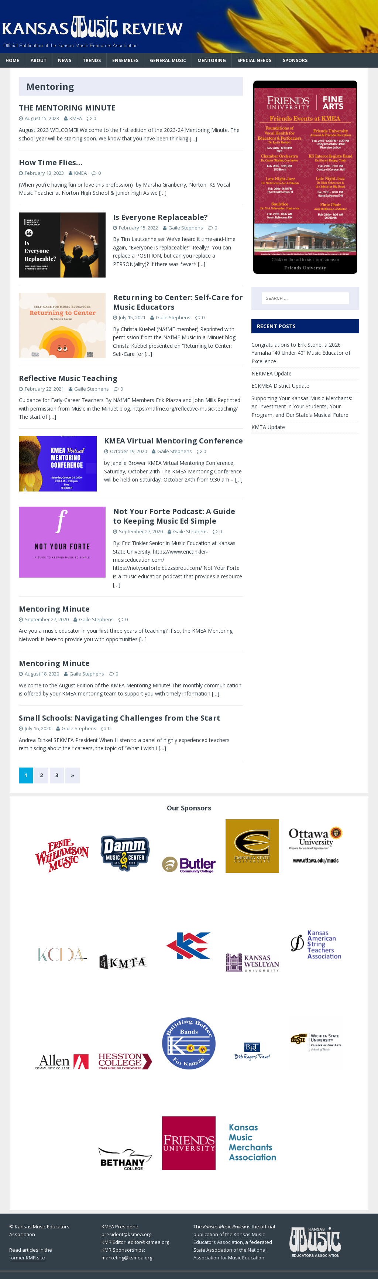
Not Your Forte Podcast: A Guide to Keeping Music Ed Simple (174, 516)
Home (12, 60)
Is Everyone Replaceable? (160, 217)
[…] (193, 138)
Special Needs (254, 60)
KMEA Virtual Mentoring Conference (173, 441)
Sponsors (295, 60)
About (39, 60)
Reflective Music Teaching (68, 378)
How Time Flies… (50, 162)
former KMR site (27, 1257)
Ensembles (125, 60)
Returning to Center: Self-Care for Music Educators (178, 302)
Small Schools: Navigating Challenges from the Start (119, 718)
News (64, 60)
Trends (92, 60)
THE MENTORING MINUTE (67, 108)
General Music (168, 60)
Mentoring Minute (54, 609)
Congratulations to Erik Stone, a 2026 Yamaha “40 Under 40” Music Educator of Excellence (300, 353)
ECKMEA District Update (280, 385)
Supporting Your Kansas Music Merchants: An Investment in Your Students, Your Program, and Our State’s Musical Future (301, 406)
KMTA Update (268, 427)
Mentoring (211, 60)
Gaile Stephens (185, 227)
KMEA (75, 118)
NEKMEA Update (271, 373)
